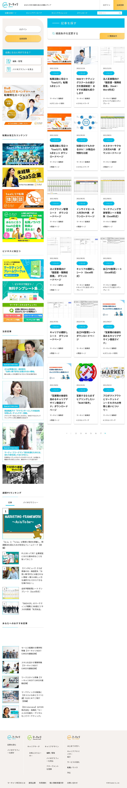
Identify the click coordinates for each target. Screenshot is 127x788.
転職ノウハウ (72, 767)
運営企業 (32, 783)
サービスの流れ (73, 762)
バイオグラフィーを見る (23, 69)
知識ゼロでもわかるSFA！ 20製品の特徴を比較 (86, 149)
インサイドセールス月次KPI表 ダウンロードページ (86, 212)
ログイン (106, 5)
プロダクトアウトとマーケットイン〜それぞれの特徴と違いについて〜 (112, 402)
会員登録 (120, 5)
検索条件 (113, 36)
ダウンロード (82, 13)
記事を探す (9, 13)
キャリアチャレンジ (59, 13)
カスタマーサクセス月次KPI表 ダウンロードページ (112, 149)
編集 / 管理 (51, 753)
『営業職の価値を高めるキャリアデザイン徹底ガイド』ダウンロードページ (59, 402)
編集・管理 (17, 61)
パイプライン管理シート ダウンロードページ (59, 212)
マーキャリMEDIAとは (16, 783)
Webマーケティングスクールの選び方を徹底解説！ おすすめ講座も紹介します (86, 86)
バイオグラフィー (30, 502)
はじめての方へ (73, 746)
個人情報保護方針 (57, 783)
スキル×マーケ (83, 103)
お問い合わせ (72, 783)
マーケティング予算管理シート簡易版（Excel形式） (112, 212)
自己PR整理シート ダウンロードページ (87, 336)
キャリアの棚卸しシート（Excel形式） (86, 272)
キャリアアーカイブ (34, 13)
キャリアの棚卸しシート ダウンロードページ (59, 336)
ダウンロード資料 (57, 103)
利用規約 (42, 783)
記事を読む (11, 744)
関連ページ (55, 167)
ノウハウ (55, 73)
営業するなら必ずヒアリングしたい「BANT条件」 (86, 399)
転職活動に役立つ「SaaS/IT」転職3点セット (59, 82)
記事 (10, 502)
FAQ (68, 772)
